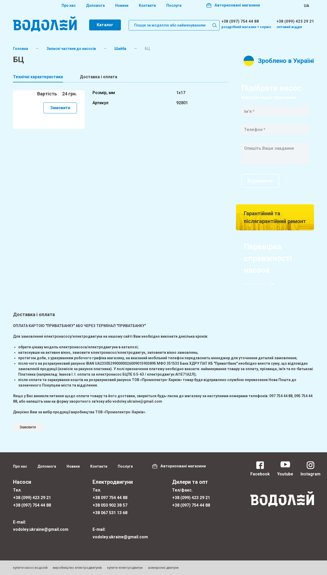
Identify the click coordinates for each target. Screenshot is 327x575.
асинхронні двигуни (163, 568)
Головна (20, 48)
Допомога (95, 5)
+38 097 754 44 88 (110, 497)
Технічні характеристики (38, 76)
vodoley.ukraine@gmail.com (40, 529)
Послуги (173, 5)
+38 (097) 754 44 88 (240, 21)
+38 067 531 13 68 (110, 512)
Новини (121, 5)
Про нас (69, 5)
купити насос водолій (30, 568)
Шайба (120, 48)
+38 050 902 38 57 (110, 505)
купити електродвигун (125, 568)
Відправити (260, 181)
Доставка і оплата (98, 76)
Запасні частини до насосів (71, 48)
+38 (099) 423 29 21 (295, 21)
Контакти (147, 5)
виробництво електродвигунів (77, 568)
